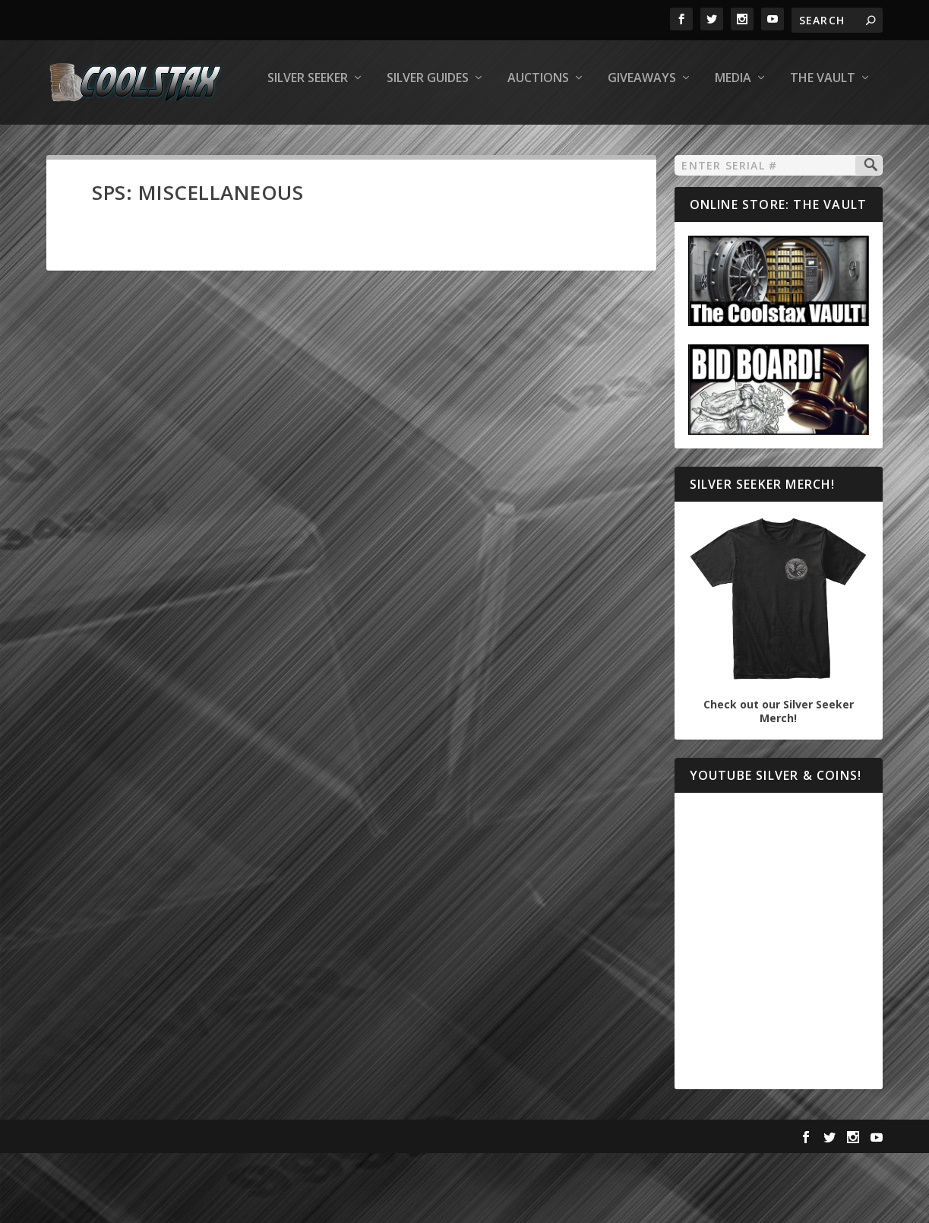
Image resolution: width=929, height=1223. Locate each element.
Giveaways (432, 142)
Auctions (328, 142)
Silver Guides (218, 142)
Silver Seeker (98, 142)
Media (523, 142)
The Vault (613, 142)
